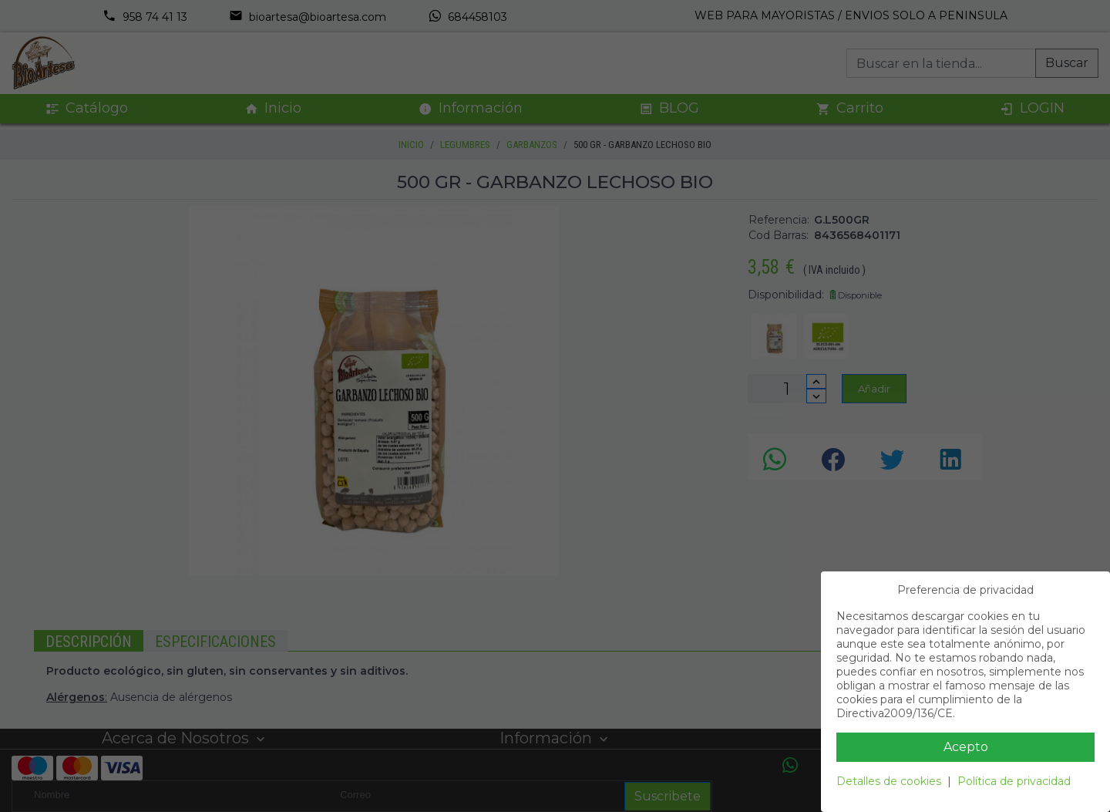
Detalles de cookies (888, 781)
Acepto (966, 747)
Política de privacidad (1014, 781)
